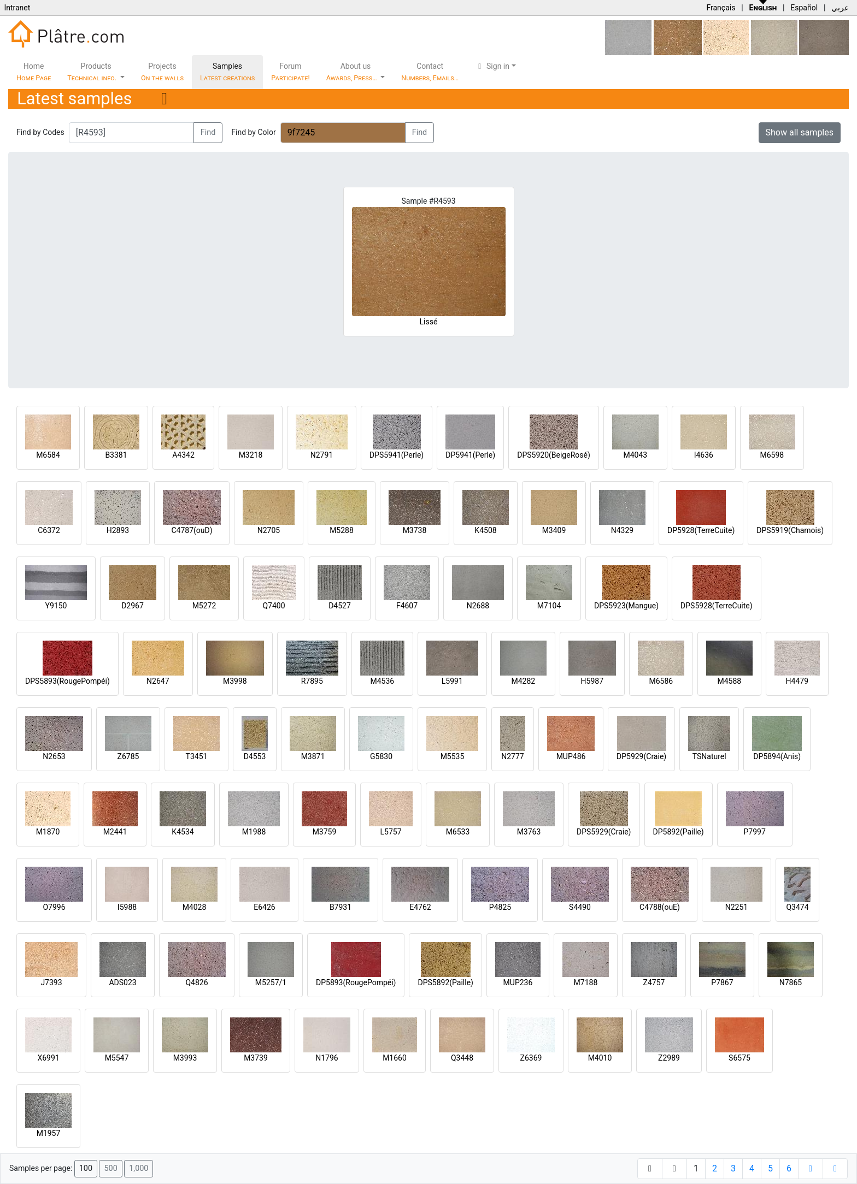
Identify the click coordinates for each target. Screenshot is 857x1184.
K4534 (182, 831)
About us (352, 72)
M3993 (185, 1057)
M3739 (256, 1057)
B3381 (116, 455)
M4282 (523, 681)
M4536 (382, 681)
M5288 (342, 530)
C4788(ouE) (659, 907)
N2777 (512, 756)
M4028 (195, 907)
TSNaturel (709, 756)
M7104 (549, 605)
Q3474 (797, 907)
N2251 (736, 907)
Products (92, 72)
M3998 (235, 681)
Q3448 (462, 1057)
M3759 (325, 831)
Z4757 (654, 982)
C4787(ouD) (191, 530)
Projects (162, 72)
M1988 (254, 831)
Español (804, 7)
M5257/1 (270, 982)
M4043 (635, 455)
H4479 (797, 681)
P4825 (500, 907)
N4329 (622, 530)
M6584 (48, 455)
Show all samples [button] (800, 132)
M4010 (600, 1057)
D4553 (255, 756)
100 (85, 1168)
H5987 (592, 681)
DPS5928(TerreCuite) (716, 605)
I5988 (127, 907)
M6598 (772, 455)
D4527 (339, 605)
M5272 (204, 605)
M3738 (415, 530)
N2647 (157, 681)
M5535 (453, 756)
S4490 (580, 907)
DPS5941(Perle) (396, 455)
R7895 (312, 681)
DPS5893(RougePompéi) (67, 681)
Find (208, 132)
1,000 (138, 1168)
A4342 (183, 455)
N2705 (268, 530)
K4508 (485, 530)
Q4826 (196, 982)
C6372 (49, 530)
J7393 (51, 982)
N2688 (478, 605)
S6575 (739, 1057)
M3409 (554, 530)
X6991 (48, 1057)
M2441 (115, 831)
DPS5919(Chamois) (790, 530)
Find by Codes (40, 132)
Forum (290, 72)
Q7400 (273, 605)
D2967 (132, 605)
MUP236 (518, 982)
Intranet (17, 7)
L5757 (390, 831)
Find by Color (253, 132)
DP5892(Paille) (678, 831)
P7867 (722, 982)
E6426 (264, 907)
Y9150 (56, 605)
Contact (430, 72)
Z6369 (531, 1057)
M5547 (117, 1057)
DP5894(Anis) (777, 756)
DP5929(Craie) (641, 756)
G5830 (381, 756)
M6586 (661, 681)
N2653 (54, 756)
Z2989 (669, 1057)
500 (110, 1168)
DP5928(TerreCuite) (701, 530)
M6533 (458, 831)
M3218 (251, 455)
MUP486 (571, 756)
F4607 (407, 605)
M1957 (49, 1133)
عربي (840, 7)
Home (33, 72)
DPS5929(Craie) (604, 831)
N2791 (321, 455)
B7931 (340, 907)
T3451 (197, 756)
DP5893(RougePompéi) (356, 982)
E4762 (420, 907)
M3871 (313, 756)
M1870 (48, 831)
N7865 (790, 982)
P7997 (755, 831)
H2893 (118, 530)
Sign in (492, 66)
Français (720, 7)
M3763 (529, 831)
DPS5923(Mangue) (626, 605)
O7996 (54, 907)
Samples (227, 72)
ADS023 (122, 982)
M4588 (729, 681)
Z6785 (128, 756)
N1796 (326, 1057)
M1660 (395, 1057)
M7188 (586, 982)
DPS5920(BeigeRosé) (553, 455)
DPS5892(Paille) (445, 982)
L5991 (452, 681)
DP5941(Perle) (470, 455)
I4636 (703, 455)
